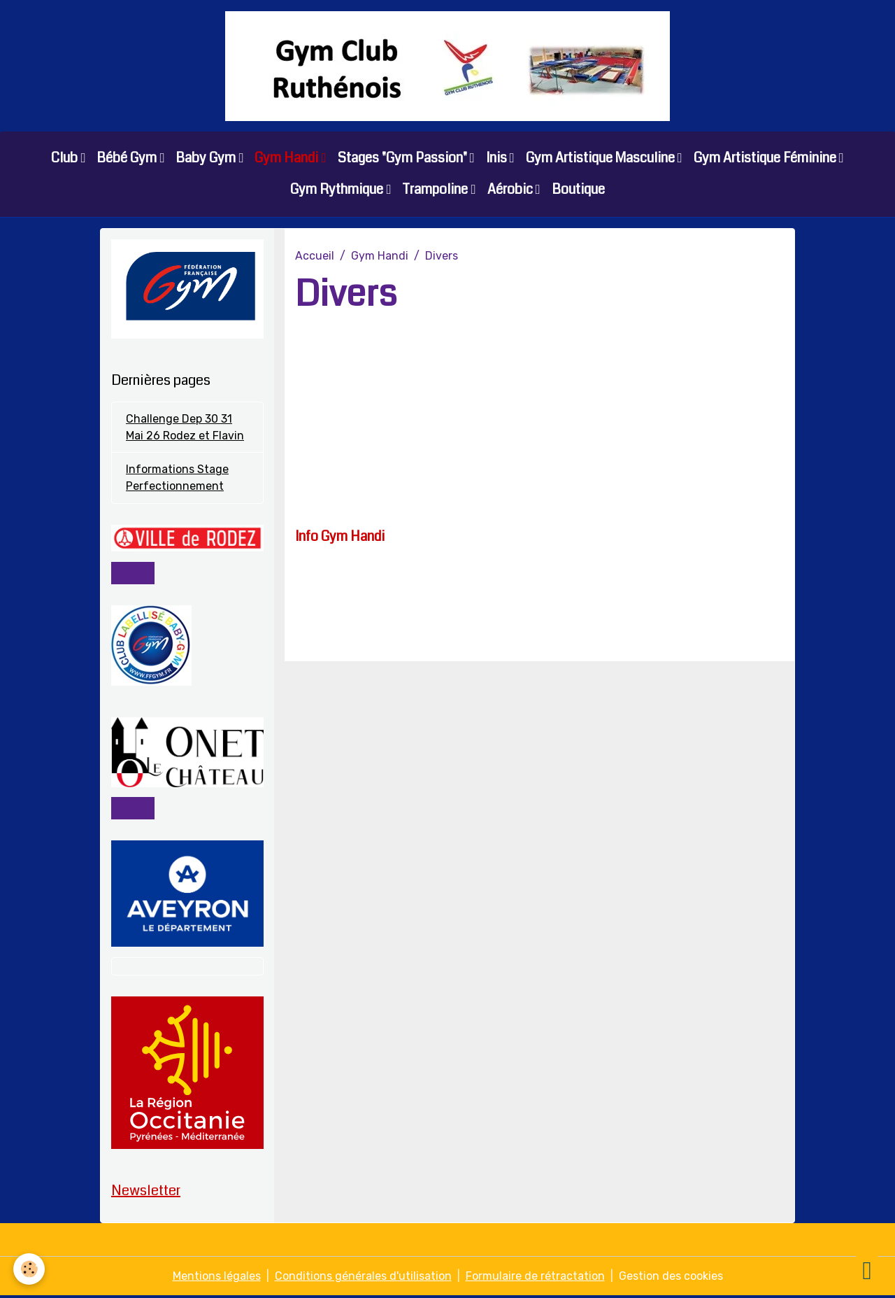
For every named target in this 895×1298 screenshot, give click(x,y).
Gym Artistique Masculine (602, 158)
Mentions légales (217, 1278)
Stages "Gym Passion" (404, 158)
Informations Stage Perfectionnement (177, 479)
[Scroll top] (867, 1270)
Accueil (314, 256)
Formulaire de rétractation (535, 1278)
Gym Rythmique (338, 190)
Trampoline (436, 190)
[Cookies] (29, 1269)
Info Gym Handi (340, 537)
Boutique (578, 190)
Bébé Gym (127, 158)
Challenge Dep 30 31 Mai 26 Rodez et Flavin (185, 428)
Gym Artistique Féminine (766, 158)
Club (65, 158)
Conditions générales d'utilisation (363, 1278)
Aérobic (511, 190)
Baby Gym (207, 158)
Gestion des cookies (671, 1278)
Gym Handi (288, 158)
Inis (498, 158)
